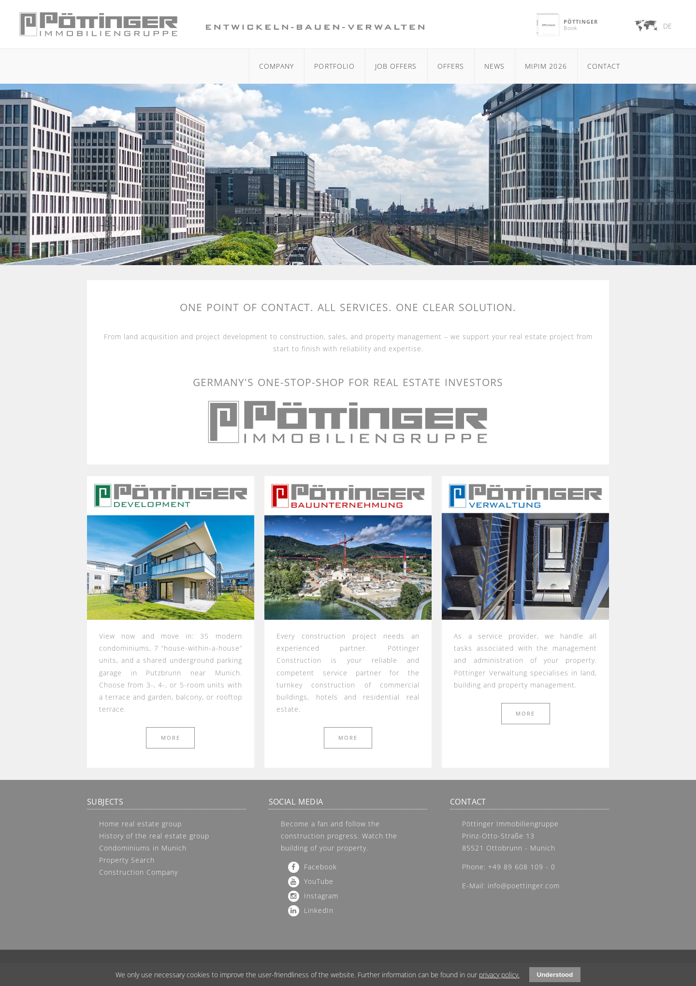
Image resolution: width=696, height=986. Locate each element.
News (494, 66)
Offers (450, 66)
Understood (555, 974)
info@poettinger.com (524, 885)
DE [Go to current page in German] (667, 25)
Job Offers (396, 66)
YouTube (319, 881)
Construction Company (138, 872)
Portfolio (334, 66)
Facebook (320, 866)
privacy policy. (499, 974)
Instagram (321, 895)
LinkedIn (319, 910)
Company (276, 66)
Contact (603, 66)
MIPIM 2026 (546, 66)
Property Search (127, 860)
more (170, 737)
